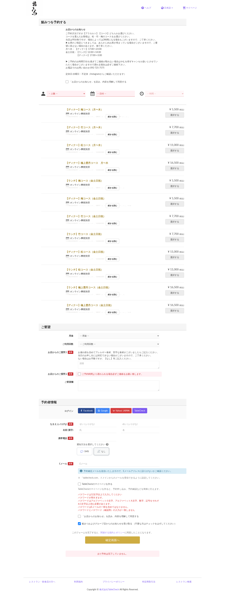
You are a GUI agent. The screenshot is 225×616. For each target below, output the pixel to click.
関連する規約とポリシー (112, 532)
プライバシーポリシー (114, 581)
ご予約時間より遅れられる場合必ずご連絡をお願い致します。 (110, 374)
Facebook (86, 410)
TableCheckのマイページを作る (95, 484)
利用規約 (78, 581)
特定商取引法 (148, 581)
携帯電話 (65, 438)
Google (103, 410)
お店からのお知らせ (75, 29)
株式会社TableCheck (109, 589)
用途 (71, 335)
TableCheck (139, 410)
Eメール (66, 463)
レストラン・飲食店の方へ (42, 581)
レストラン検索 (184, 581)
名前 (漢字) (68, 430)
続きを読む (112, 116)
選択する (175, 115)
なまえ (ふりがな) (61, 424)
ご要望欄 (69, 382)
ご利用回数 (67, 344)
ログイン (69, 411)
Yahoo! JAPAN (121, 410)
